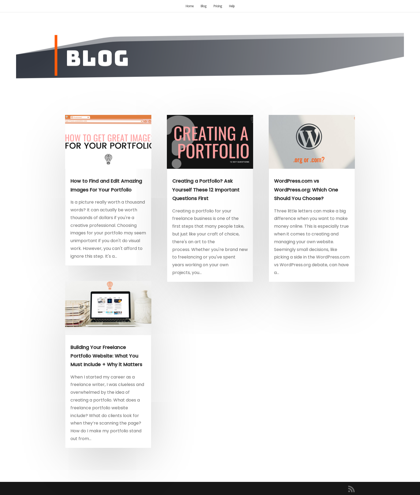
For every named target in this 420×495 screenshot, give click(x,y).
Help (232, 6)
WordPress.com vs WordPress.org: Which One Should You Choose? (306, 190)
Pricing (217, 6)
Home (190, 6)
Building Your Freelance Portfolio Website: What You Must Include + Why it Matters (106, 356)
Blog (204, 6)
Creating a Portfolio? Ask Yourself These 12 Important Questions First (205, 190)
